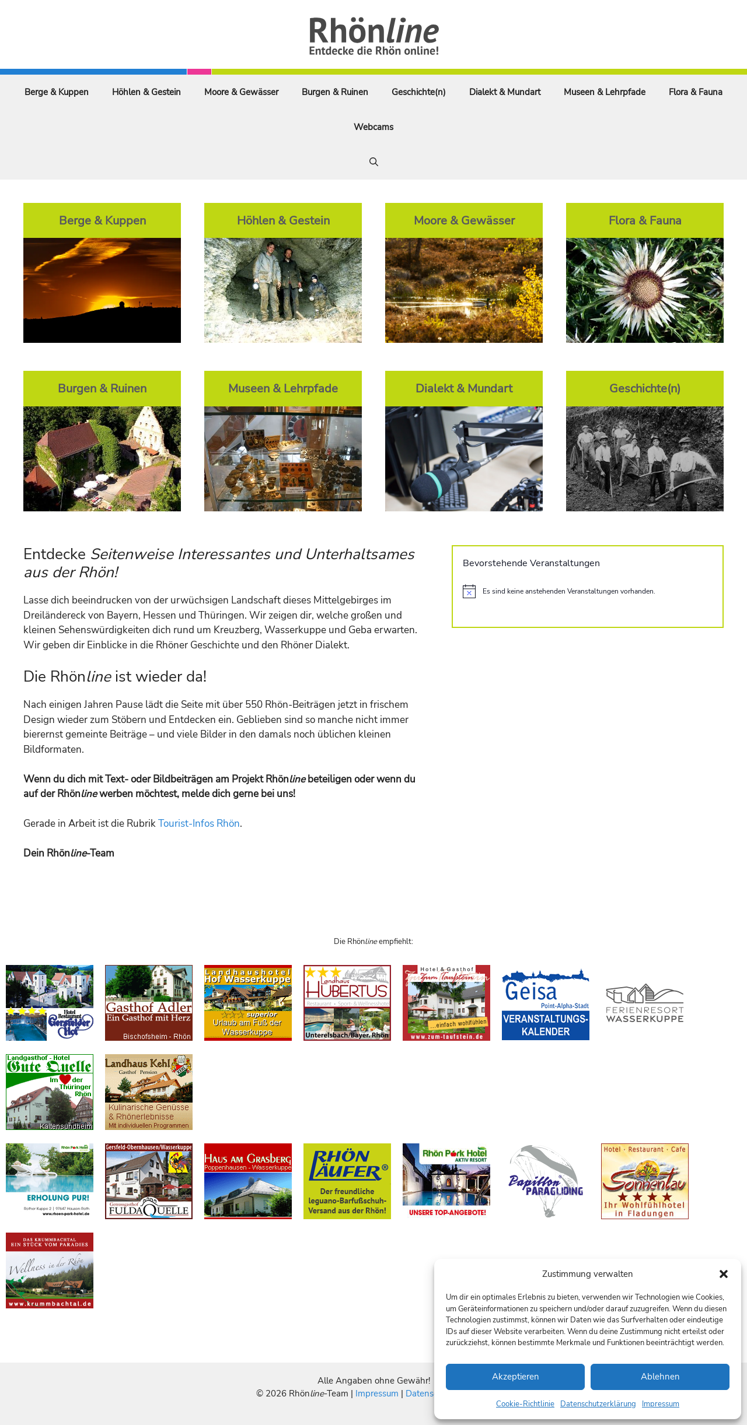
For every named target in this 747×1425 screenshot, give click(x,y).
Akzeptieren (515, 1376)
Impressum (660, 1404)
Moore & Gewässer (241, 92)
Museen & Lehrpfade (604, 92)
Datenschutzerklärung (598, 1404)
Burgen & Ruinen (335, 92)
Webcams (373, 127)
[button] (723, 1274)
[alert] (588, 591)
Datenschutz (430, 1393)
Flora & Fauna (695, 92)
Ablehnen (660, 1376)
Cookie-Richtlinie (525, 1404)
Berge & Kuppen (57, 92)
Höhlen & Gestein (146, 92)
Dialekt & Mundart (504, 92)
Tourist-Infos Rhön (199, 823)
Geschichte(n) (419, 92)
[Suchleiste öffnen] (374, 162)
